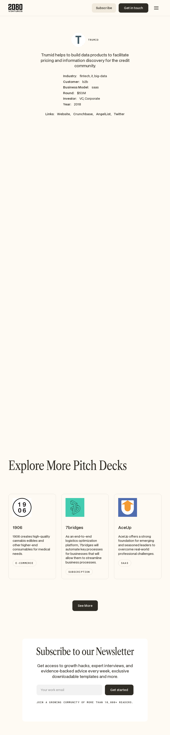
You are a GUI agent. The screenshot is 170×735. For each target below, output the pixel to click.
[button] (156, 8)
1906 (17, 527)
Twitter (119, 114)
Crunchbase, (83, 114)
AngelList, (103, 114)
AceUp (124, 527)
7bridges (74, 527)
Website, (64, 114)
